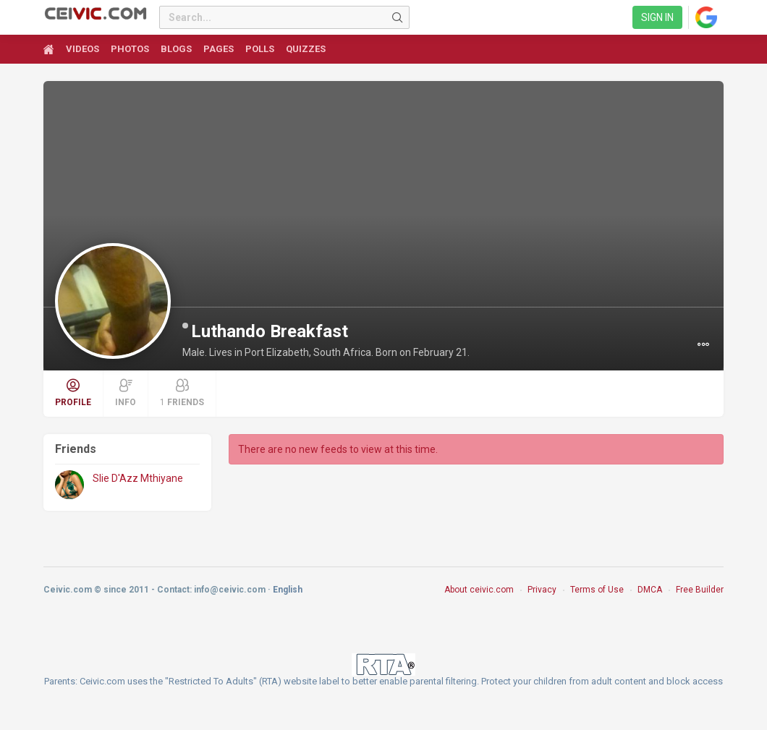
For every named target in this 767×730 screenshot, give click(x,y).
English (287, 590)
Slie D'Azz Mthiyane (138, 478)
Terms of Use (597, 590)
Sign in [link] (657, 17)
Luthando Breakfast (269, 331)
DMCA (649, 590)
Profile (73, 392)
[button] (703, 344)
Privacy (541, 590)
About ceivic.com (479, 590)
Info (125, 392)
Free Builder (700, 590)
